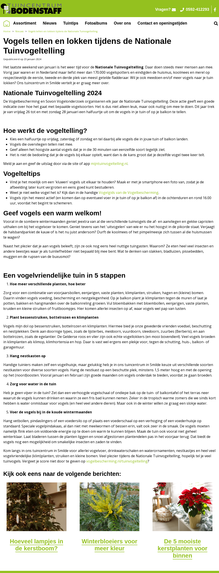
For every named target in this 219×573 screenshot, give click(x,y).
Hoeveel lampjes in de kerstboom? (36, 545)
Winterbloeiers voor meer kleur (109, 545)
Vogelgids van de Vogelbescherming (128, 192)
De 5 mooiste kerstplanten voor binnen (182, 548)
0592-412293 (196, 9)
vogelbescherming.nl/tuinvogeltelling (117, 461)
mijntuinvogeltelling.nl (109, 163)
